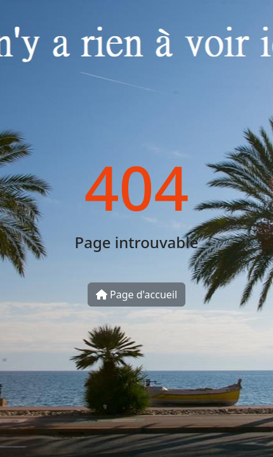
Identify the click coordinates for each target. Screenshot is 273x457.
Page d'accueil (136, 294)
